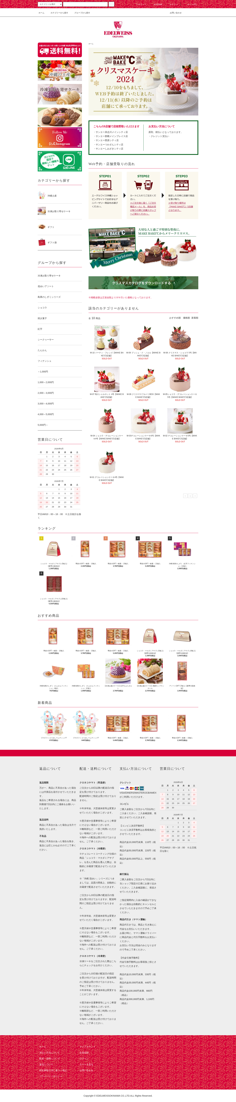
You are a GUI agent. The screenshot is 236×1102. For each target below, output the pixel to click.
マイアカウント (87, 1046)
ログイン (172, 4)
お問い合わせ (174, 13)
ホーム (41, 13)
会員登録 (156, 4)
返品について (46, 1064)
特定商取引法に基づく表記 (53, 1070)
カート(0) (190, 4)
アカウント (139, 4)
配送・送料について (49, 1058)
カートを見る (86, 1064)
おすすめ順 (175, 317)
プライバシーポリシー (50, 1076)
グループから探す (80, 13)
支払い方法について (49, 1052)
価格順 (186, 317)
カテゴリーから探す (57, 13)
